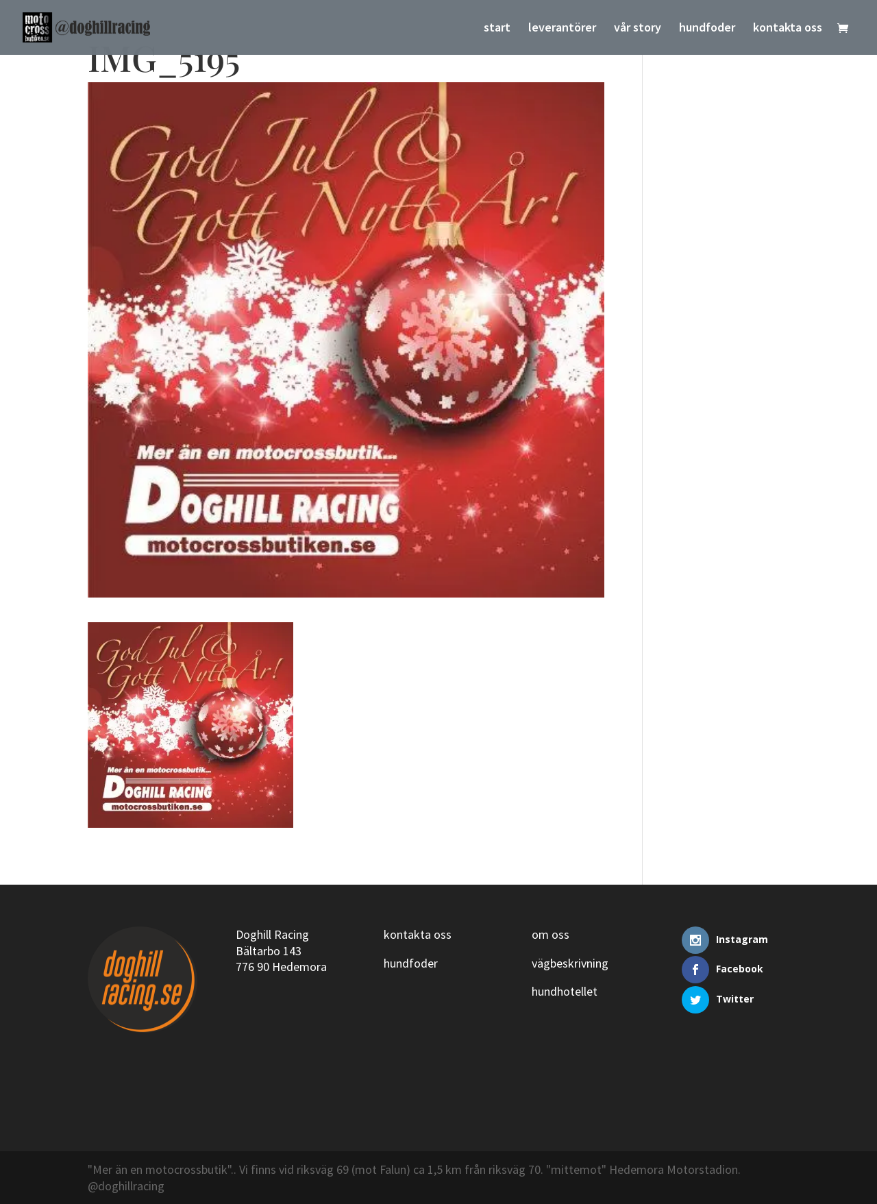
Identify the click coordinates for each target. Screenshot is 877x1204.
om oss (550, 934)
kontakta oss (787, 29)
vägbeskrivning (570, 963)
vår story (637, 29)
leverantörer (562, 29)
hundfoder (707, 29)
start (497, 29)
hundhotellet (564, 991)
